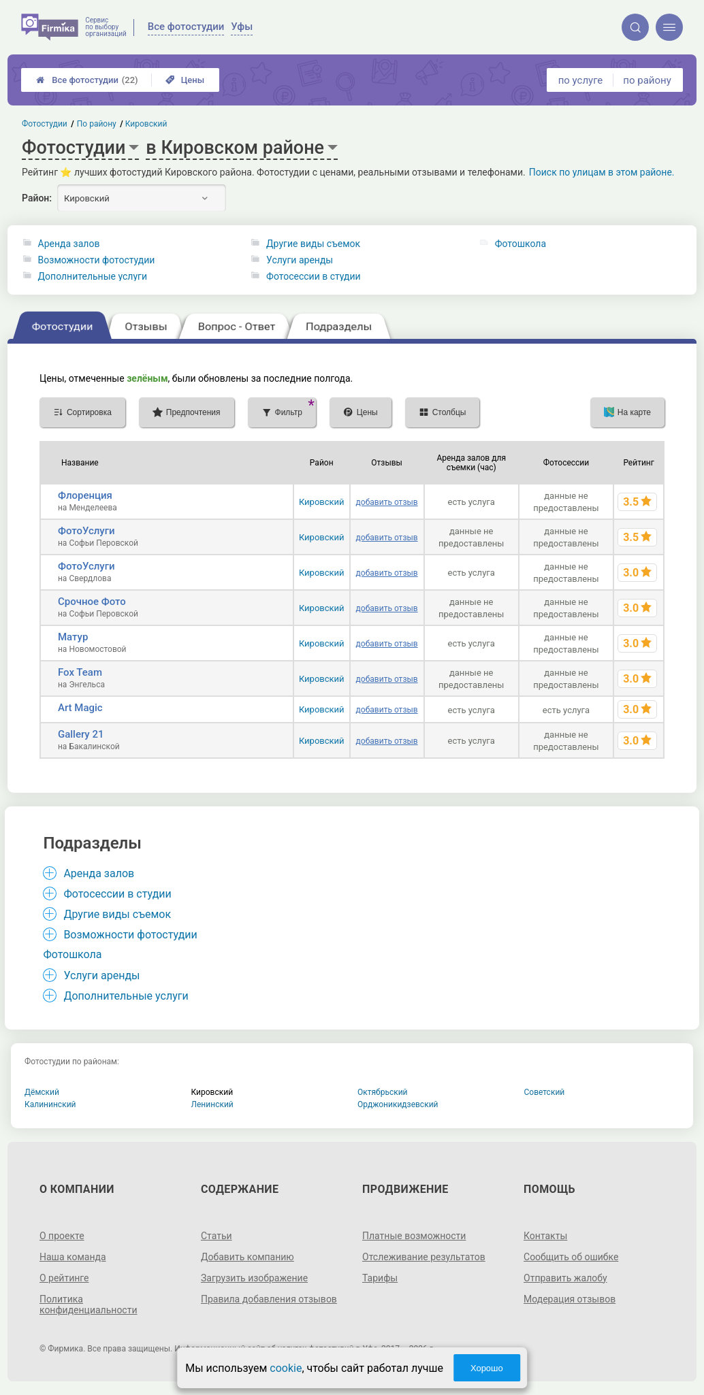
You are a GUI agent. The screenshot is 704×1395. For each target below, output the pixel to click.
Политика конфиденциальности (88, 1304)
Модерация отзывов (569, 1299)
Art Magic (80, 708)
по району (647, 80)
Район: (37, 198)
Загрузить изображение (254, 1278)
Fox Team (80, 672)
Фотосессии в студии (313, 276)
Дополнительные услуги (92, 276)
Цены (185, 80)
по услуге (580, 80)
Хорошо (486, 1368)
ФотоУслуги (86, 531)
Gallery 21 (81, 734)
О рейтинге (64, 1278)
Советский (544, 1092)
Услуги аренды (299, 260)
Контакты (545, 1235)
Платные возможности (414, 1235)
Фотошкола (520, 243)
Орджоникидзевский (397, 1104)
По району (96, 124)
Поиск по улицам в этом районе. (602, 172)
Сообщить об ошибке (571, 1256)
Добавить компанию (247, 1256)
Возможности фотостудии (96, 260)
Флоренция (85, 495)
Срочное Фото (92, 601)
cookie (286, 1368)
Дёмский (42, 1092)
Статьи (216, 1235)
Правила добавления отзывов (269, 1299)
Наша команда (72, 1256)
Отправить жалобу (565, 1278)
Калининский (50, 1104)
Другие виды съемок (313, 243)
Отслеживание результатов (423, 1256)
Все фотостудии (87, 80)
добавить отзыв (387, 502)
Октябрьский (382, 1092)
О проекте (61, 1235)
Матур (73, 637)
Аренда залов (69, 243)
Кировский (322, 502)
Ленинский (212, 1104)
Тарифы (380, 1278)
